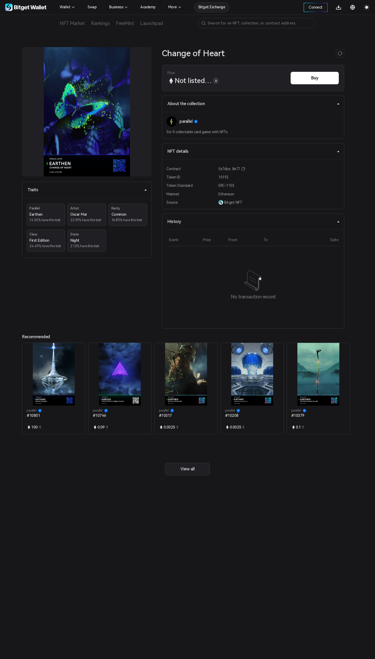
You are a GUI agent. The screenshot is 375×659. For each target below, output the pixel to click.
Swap (92, 7)
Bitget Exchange (211, 7)
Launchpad (151, 23)
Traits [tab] (87, 189)
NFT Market (72, 23)
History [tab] (253, 221)
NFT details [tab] (253, 151)
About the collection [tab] (253, 103)
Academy (148, 7)
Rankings (100, 23)
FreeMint (125, 23)
